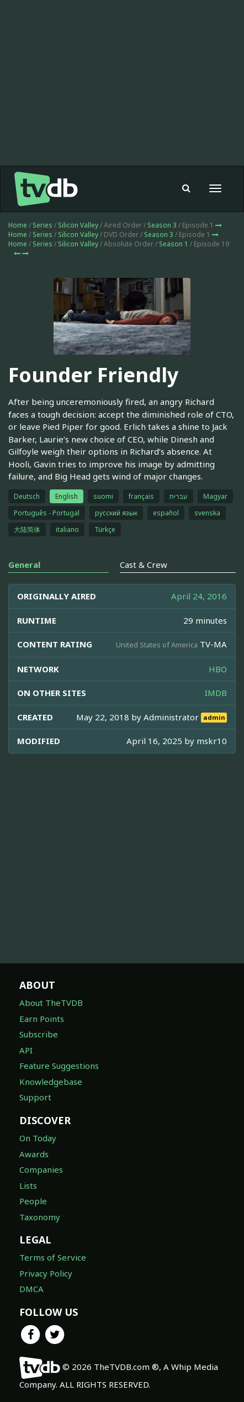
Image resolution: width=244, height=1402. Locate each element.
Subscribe (38, 1034)
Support (35, 1097)
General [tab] (24, 564)
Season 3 (162, 225)
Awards (34, 1153)
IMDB (216, 692)
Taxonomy (39, 1216)
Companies (41, 1169)
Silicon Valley (78, 225)
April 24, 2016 (199, 596)
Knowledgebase (50, 1081)
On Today (37, 1137)
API (26, 1050)
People (33, 1200)
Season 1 (173, 244)
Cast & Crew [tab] (143, 564)
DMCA (31, 1288)
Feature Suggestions (59, 1065)
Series (42, 225)
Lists (28, 1185)
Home (17, 225)
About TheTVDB (51, 1002)
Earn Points (41, 1018)
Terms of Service (52, 1257)
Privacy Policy (45, 1273)
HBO (218, 668)
